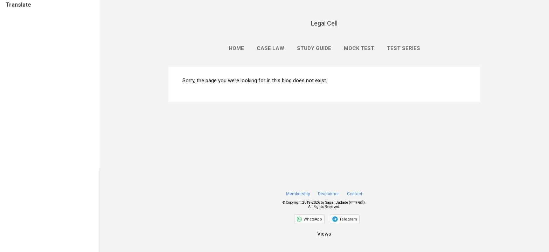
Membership (298, 193)
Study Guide (314, 48)
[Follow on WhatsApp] (309, 219)
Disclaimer (328, 193)
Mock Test (359, 48)
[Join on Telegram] (345, 219)
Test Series (403, 48)
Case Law (270, 48)
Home (236, 48)
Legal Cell (324, 23)
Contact (354, 193)
